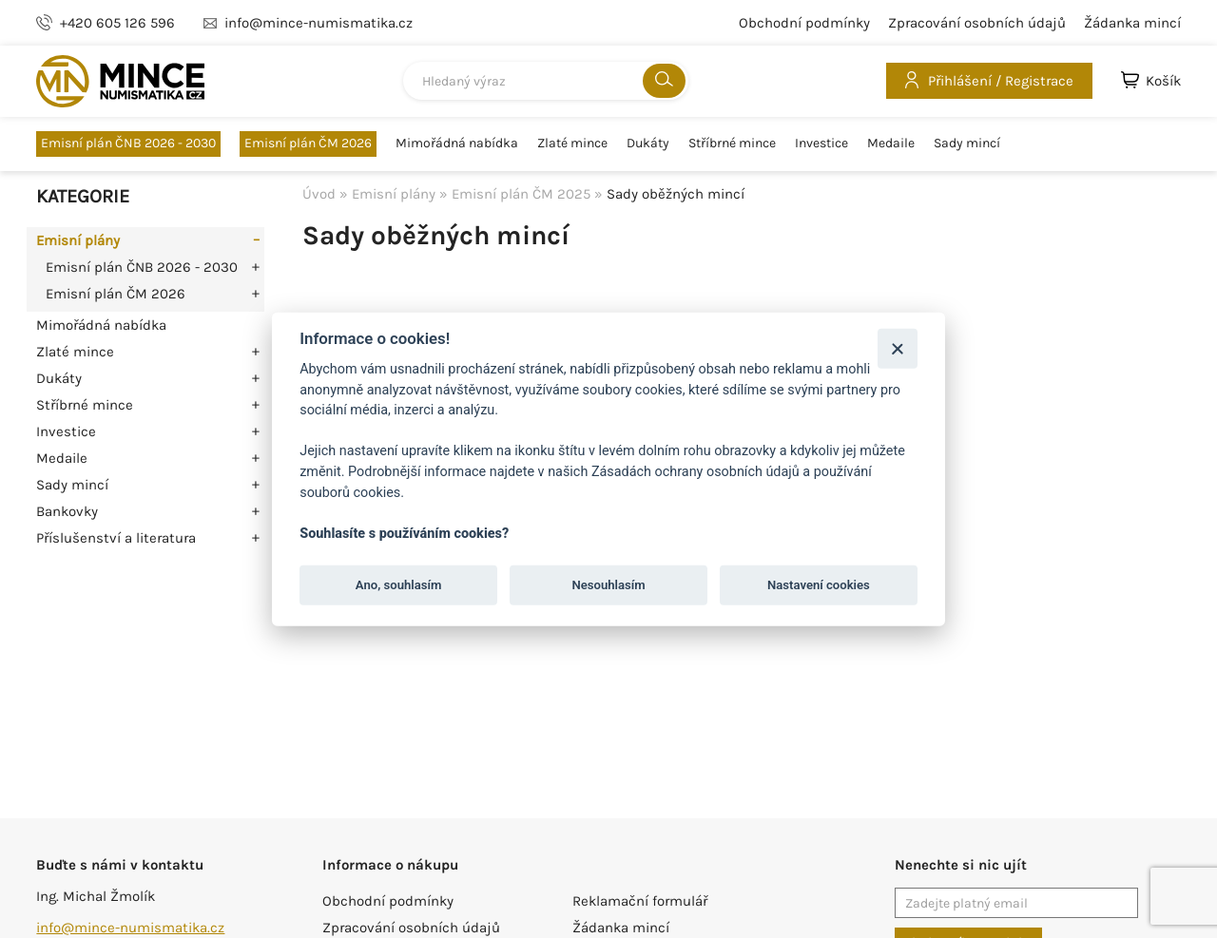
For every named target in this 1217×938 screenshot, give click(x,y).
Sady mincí (967, 143)
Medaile (891, 143)
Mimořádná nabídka (457, 143)
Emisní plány (78, 240)
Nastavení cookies (818, 585)
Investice (821, 143)
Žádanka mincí (1132, 22)
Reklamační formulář (639, 900)
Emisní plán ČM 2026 (308, 143)
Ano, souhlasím (399, 585)
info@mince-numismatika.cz (130, 927)
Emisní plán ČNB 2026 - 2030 (128, 143)
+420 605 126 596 (117, 22)
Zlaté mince (572, 143)
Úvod (319, 193)
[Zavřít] (897, 348)
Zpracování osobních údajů (977, 22)
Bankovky (67, 511)
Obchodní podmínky (804, 22)
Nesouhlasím (608, 585)
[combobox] (545, 81)
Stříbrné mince (732, 143)
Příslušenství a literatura (116, 537)
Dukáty (648, 143)
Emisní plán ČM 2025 (521, 193)
